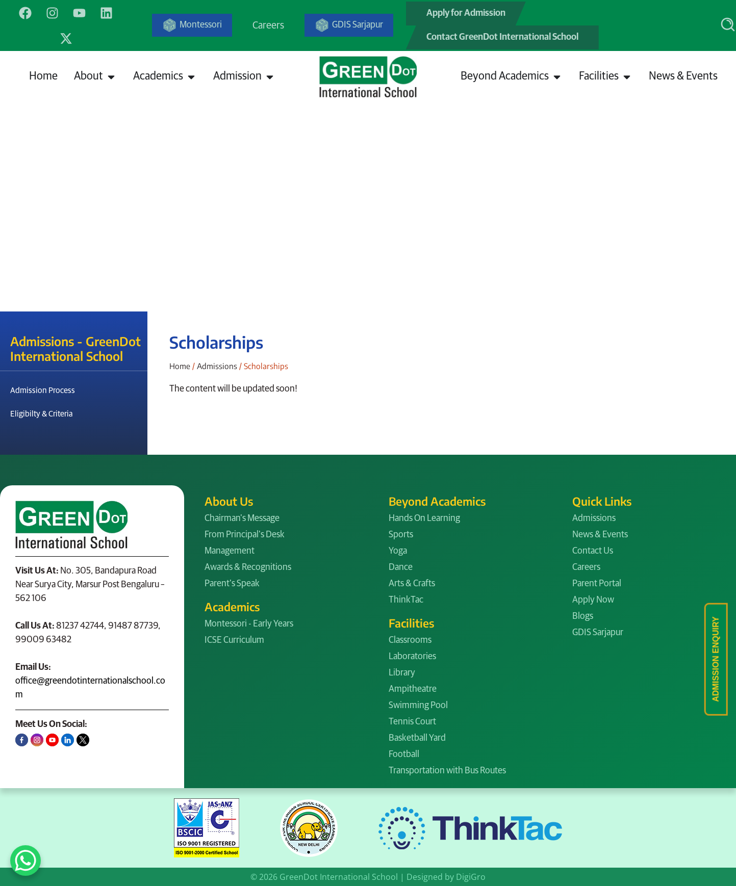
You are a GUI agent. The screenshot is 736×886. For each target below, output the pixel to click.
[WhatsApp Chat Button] (25, 860)
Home (179, 366)
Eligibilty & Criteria (41, 414)
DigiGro (471, 876)
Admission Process (42, 390)
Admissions (217, 366)
